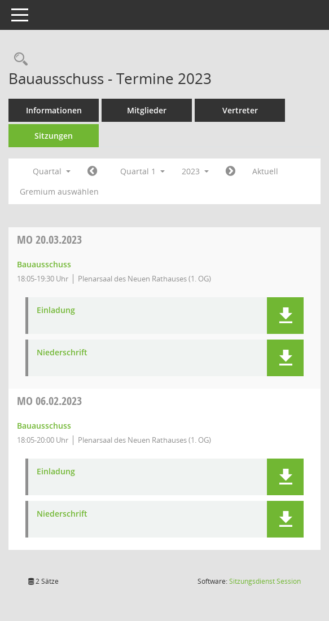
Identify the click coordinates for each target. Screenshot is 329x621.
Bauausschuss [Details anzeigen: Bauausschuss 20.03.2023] (44, 264)
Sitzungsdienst (265, 581)
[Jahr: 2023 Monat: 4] (230, 171)
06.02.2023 (49, 400)
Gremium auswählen (59, 191)
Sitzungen (53, 135)
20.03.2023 (49, 239)
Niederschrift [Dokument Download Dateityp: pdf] (62, 353)
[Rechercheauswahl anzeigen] (18, 59)
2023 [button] (195, 171)
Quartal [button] (52, 171)
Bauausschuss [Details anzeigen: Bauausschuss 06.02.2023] (44, 425)
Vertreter (240, 110)
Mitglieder (146, 110)
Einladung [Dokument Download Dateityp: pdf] (56, 310)
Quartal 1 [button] (142, 171)
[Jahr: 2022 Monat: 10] (92, 171)
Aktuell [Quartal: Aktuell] (265, 171)
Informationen (54, 110)
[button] (285, 315)
